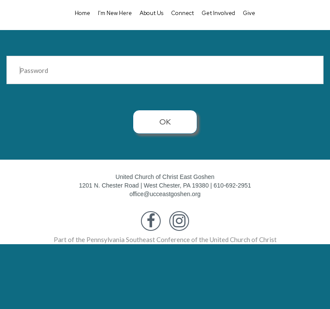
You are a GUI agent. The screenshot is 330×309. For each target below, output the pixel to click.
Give (249, 13)
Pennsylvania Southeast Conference (138, 239)
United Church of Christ (243, 239)
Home (82, 13)
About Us (151, 13)
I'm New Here (115, 13)
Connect (182, 13)
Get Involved (218, 13)
